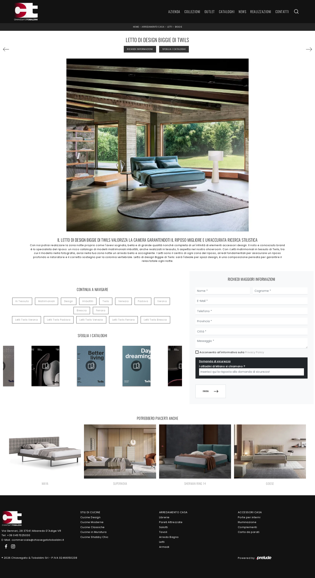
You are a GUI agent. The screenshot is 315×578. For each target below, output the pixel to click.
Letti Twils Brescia (155, 319)
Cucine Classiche (92, 527)
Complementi (247, 527)
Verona (162, 301)
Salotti (163, 527)
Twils (105, 301)
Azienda (174, 11)
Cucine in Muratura (93, 532)
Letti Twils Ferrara (123, 319)
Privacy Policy (254, 352)
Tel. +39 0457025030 (16, 535)
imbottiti (87, 301)
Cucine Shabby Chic (94, 537)
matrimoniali (46, 301)
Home (136, 26)
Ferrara (100, 310)
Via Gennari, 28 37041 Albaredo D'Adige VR (31, 531)
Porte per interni (249, 517)
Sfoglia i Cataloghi (174, 49)
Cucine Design (90, 517)
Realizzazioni (260, 11)
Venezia (123, 301)
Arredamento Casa (153, 26)
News (242, 11)
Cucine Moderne (92, 522)
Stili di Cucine (90, 512)
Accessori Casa (250, 512)
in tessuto (22, 301)
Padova (143, 301)
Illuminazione (247, 522)
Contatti (282, 11)
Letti (169, 26)
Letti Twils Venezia (91, 319)
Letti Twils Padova (58, 319)
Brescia (82, 310)
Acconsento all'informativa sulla (231, 352)
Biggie (178, 26)
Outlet (210, 11)
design (68, 301)
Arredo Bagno (169, 537)
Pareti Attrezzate (171, 522)
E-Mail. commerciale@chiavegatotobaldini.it (33, 540)
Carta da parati (249, 532)
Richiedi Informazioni (140, 49)
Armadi (164, 547)
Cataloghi (227, 11)
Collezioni (192, 11)
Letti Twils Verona (26, 319)
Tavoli (163, 532)
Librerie (164, 517)
